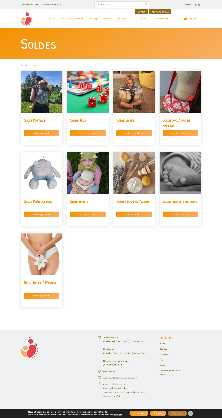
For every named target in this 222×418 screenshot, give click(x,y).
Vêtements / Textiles (115, 18)
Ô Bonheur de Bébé (72, 18)
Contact (187, 5)
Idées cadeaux (160, 12)
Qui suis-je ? (165, 354)
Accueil (52, 18)
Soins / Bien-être (161, 18)
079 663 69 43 (27, 5)
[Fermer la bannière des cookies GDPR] (192, 413)
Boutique (163, 349)
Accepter (138, 413)
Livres (144, 18)
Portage (93, 18)
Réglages (178, 413)
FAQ (161, 360)
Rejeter (158, 413)
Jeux (134, 18)
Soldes (142, 12)
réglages (116, 414)
